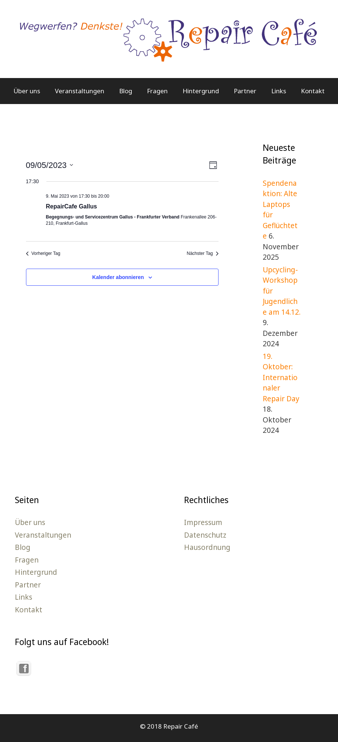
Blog (125, 91)
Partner (245, 91)
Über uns (26, 91)
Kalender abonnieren (118, 277)
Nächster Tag (202, 253)
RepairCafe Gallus (71, 206)
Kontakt (313, 91)
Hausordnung (207, 547)
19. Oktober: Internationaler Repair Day (281, 377)
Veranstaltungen (79, 91)
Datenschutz (205, 535)
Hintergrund (201, 91)
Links (278, 91)
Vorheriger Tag (43, 253)
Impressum (203, 522)
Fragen (157, 91)
